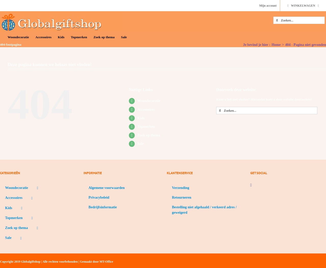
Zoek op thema (148, 135)
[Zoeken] (277, 20)
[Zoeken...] (299, 20)
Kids (140, 118)
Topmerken (146, 127)
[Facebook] (251, 185)
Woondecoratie (148, 101)
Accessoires (146, 109)
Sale (140, 144)
